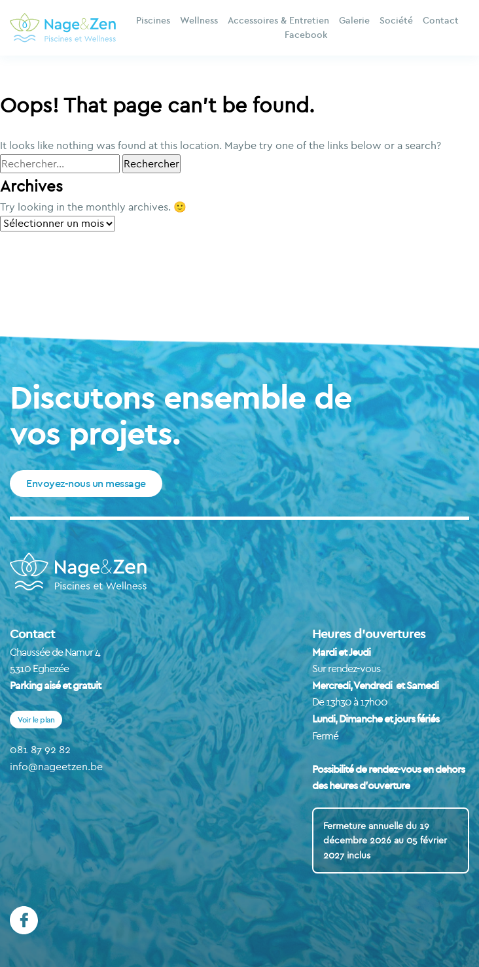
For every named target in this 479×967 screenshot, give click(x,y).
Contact (441, 20)
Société (396, 20)
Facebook (306, 35)
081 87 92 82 (40, 749)
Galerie (354, 20)
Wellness (199, 20)
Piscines (153, 20)
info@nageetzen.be (56, 766)
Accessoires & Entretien (278, 20)
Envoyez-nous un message (86, 483)
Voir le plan (36, 719)
